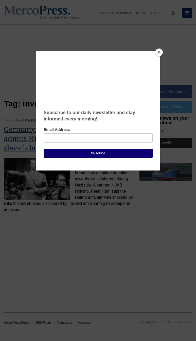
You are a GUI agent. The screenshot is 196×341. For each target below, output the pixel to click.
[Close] (159, 52)
